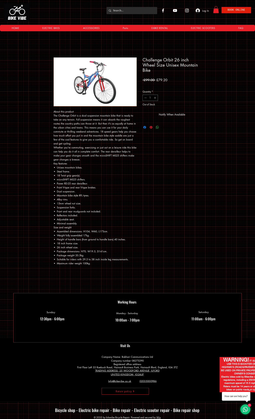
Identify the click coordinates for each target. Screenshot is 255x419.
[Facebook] (163, 10)
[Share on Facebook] (145, 127)
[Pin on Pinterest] (151, 127)
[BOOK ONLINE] (236, 10)
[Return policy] (125, 391)
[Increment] (155, 98)
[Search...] (131, 10)
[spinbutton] (150, 98)
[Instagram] (186, 10)
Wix (158, 417)
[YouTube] (174, 10)
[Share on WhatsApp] (157, 127)
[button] (216, 9)
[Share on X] (164, 127)
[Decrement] (145, 98)
